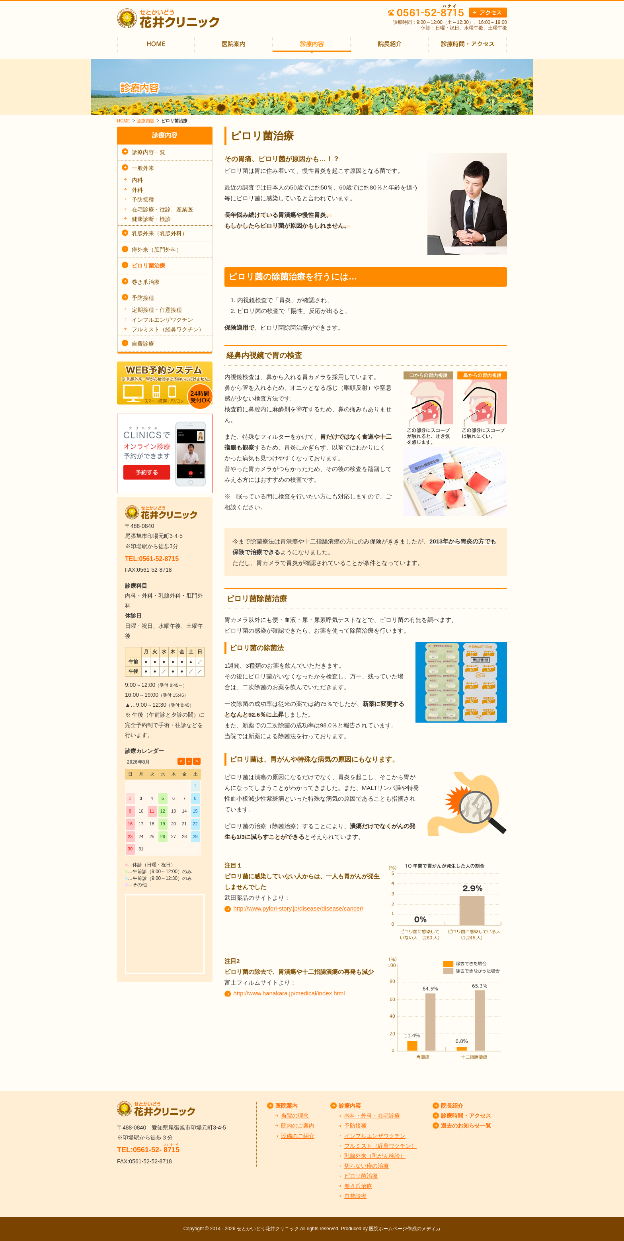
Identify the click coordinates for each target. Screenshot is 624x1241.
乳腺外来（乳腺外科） (159, 233)
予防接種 (143, 199)
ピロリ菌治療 (148, 265)
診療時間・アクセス (466, 1115)
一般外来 (143, 168)
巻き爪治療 (146, 282)
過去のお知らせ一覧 (466, 1125)
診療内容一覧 (148, 152)
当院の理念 (295, 1115)
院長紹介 (452, 1105)
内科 (137, 180)
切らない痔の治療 (366, 1166)
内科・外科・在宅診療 (372, 1115)
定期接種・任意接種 (157, 310)
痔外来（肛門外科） (157, 249)
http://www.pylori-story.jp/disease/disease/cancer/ (299, 908)
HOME (123, 120)
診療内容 (145, 120)
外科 (137, 190)
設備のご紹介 (297, 1136)
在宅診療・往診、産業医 (162, 209)
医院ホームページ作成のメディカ (405, 1228)
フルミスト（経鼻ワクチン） (168, 329)
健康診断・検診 (151, 219)
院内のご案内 (297, 1125)
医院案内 (286, 1105)
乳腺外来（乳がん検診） (375, 1156)
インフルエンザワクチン (162, 320)
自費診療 (143, 343)
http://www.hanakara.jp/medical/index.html (289, 993)
